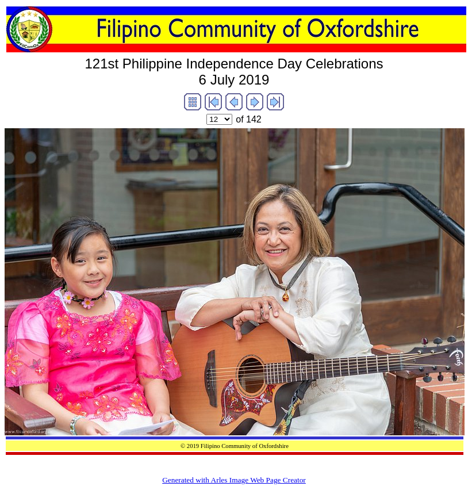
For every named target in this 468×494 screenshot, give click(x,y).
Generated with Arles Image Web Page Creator (234, 480)
